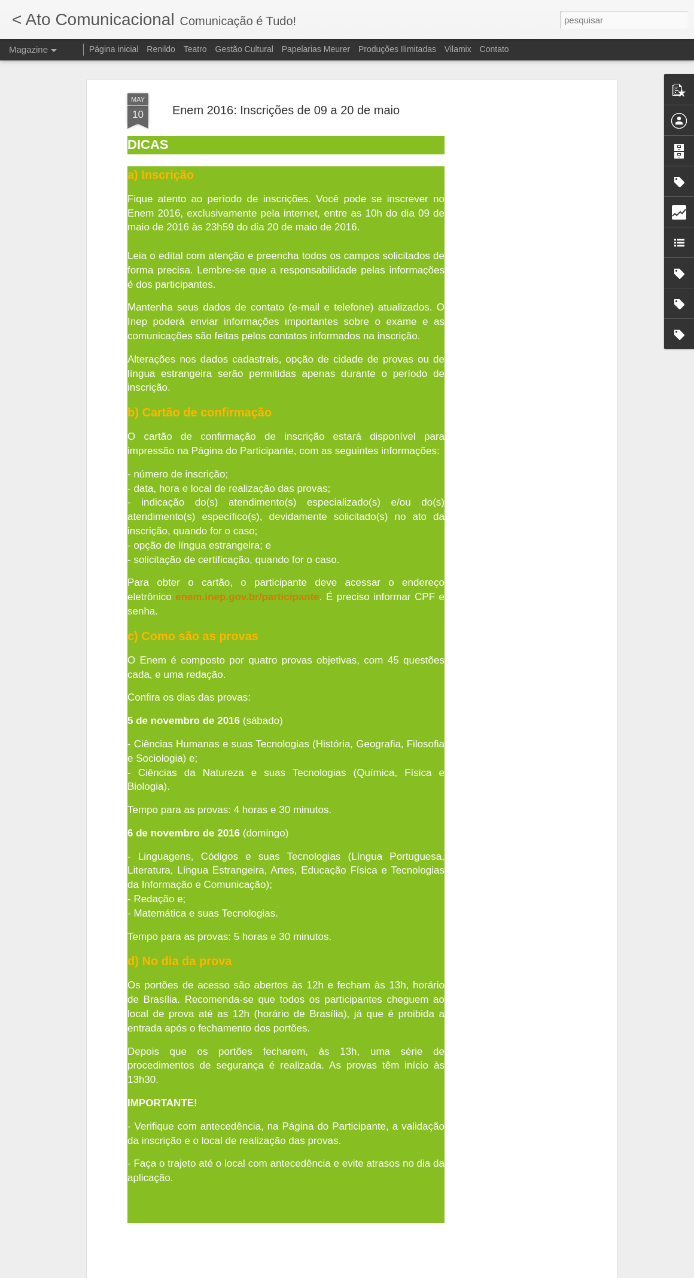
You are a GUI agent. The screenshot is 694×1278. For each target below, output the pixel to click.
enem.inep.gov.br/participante (247, 597)
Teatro (195, 49)
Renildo (161, 49)
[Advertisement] (510, 281)
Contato (494, 49)
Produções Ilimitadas (397, 49)
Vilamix (458, 49)
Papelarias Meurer (316, 49)
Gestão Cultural (244, 49)
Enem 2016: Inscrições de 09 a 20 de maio (286, 110)
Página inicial (114, 49)
